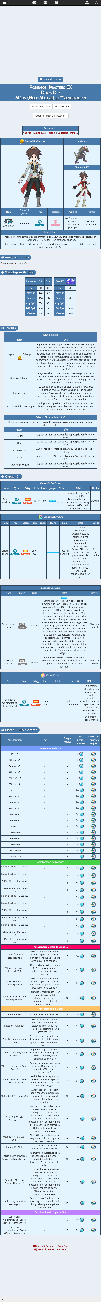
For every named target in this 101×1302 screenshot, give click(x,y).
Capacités (63, 132)
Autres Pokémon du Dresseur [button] (51, 115)
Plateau (74, 132)
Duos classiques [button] (41, 106)
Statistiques (39, 132)
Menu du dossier (50, 79)
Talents (51, 132)
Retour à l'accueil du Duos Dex (50, 1246)
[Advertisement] (50, 53)
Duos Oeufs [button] (62, 106)
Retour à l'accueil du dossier (50, 1249)
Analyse (27, 132)
